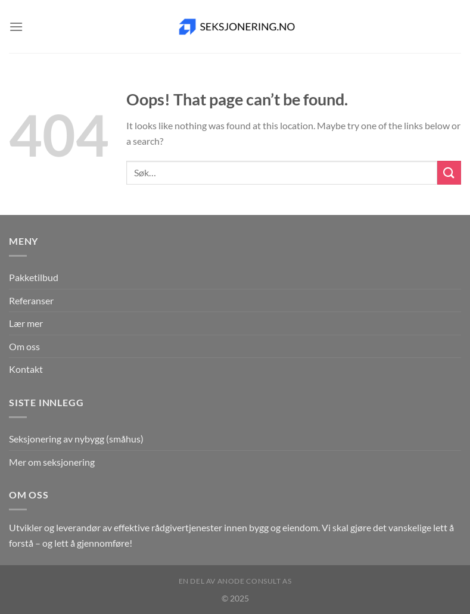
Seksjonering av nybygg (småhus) (76, 438)
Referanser (31, 300)
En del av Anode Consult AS (235, 580)
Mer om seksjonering (52, 461)
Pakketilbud (33, 277)
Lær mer (26, 323)
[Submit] (449, 172)
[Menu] (16, 26)
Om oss (24, 346)
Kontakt (26, 369)
